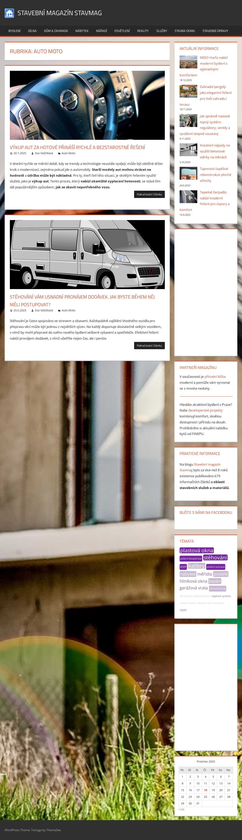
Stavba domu (185, 30)
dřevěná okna (205, 603)
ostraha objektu (188, 603)
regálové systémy (221, 596)
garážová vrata (194, 587)
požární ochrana (216, 566)
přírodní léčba (215, 376)
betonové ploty (218, 588)
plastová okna (196, 550)
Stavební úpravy (215, 30)
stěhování (215, 557)
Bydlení (14, 30)
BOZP (183, 566)
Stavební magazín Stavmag (63, 12)
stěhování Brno (202, 596)
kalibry (196, 566)
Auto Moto (68, 161)
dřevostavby (186, 596)
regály (183, 609)
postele (221, 574)
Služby (161, 30)
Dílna (32, 30)
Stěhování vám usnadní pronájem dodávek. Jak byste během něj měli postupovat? (80, 308)
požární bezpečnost (191, 558)
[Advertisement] (206, 291)
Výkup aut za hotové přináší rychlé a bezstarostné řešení (79, 151)
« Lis (181, 809)
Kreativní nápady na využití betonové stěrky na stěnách (215, 151)
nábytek (188, 574)
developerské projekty (205, 410)
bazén (215, 581)
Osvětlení (122, 30)
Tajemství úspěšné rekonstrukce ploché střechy (215, 174)
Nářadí (101, 30)
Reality (143, 30)
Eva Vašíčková (44, 161)
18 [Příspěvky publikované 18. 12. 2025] (205, 790)
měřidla (204, 574)
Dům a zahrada (56, 30)
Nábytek (81, 30)
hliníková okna (193, 581)
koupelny (218, 603)
